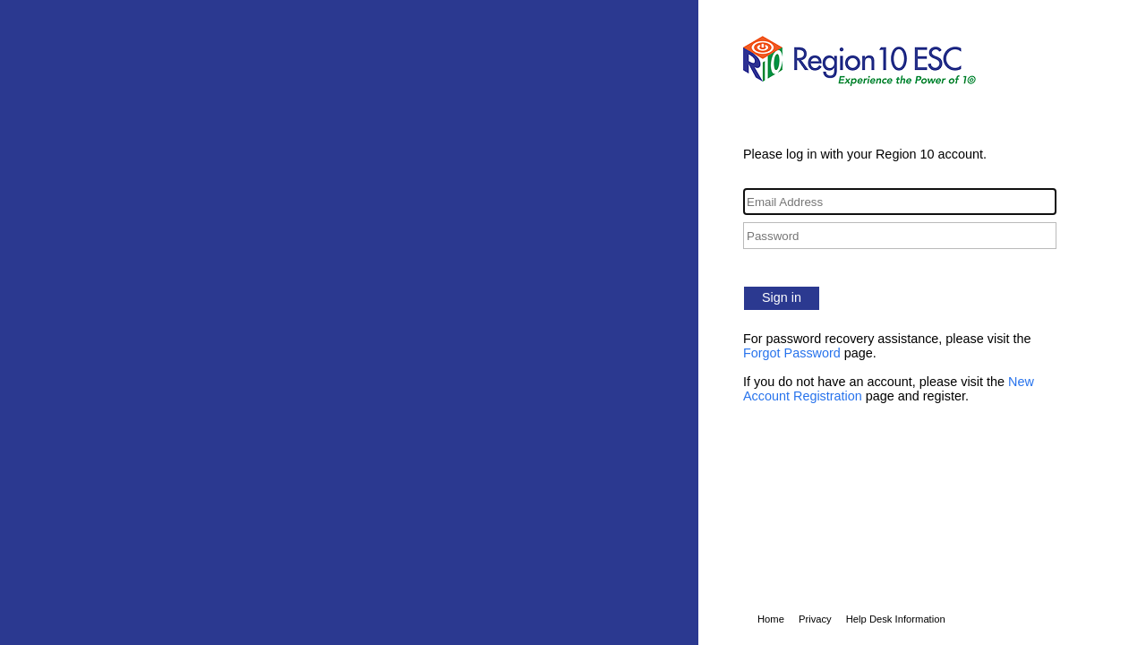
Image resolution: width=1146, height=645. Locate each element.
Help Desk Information (895, 619)
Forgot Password (792, 353)
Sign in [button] (781, 297)
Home (770, 619)
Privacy (815, 619)
